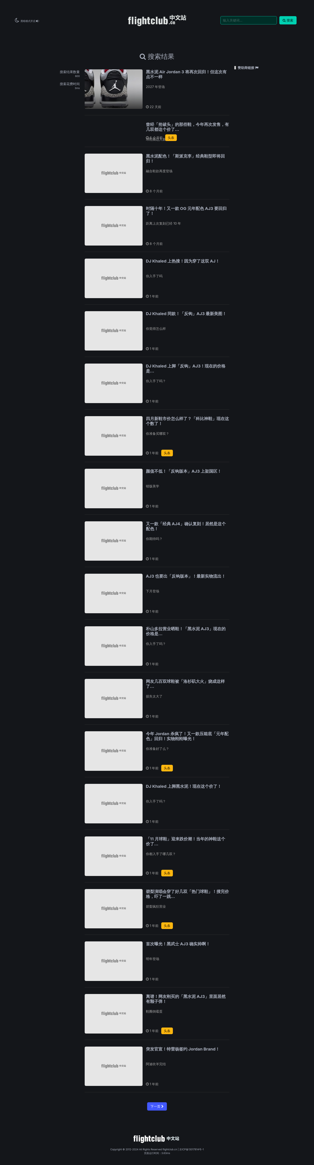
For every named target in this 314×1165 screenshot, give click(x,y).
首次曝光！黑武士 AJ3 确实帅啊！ (178, 943)
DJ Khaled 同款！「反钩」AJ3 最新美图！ (186, 313)
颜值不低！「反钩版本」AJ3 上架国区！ (183, 471)
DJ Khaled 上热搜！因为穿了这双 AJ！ (183, 261)
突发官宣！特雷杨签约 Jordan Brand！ (183, 1049)
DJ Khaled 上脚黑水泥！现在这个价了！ (183, 786)
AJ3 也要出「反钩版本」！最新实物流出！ (186, 576)
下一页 (157, 1106)
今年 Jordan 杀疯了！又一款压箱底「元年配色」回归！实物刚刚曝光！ (187, 736)
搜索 (288, 20)
